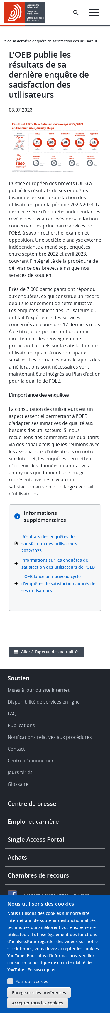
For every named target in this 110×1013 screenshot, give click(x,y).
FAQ (12, 713)
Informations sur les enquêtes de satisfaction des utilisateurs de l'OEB (58, 563)
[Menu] (94, 12)
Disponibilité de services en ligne (44, 702)
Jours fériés (20, 772)
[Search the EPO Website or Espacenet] (76, 12)
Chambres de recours (38, 875)
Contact (16, 749)
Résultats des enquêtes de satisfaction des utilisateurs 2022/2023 (49, 543)
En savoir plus (41, 969)
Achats (17, 857)
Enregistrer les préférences (39, 992)
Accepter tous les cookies (37, 1003)
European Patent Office (44, 895)
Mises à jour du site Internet (39, 690)
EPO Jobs (80, 895)
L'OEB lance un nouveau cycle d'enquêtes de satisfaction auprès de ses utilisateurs (58, 583)
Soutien (19, 678)
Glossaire (18, 784)
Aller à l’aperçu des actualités (50, 651)
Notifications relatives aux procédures (50, 737)
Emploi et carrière (33, 822)
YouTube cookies (32, 981)
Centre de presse (32, 804)
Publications (21, 725)
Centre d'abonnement (32, 760)
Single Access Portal (36, 839)
